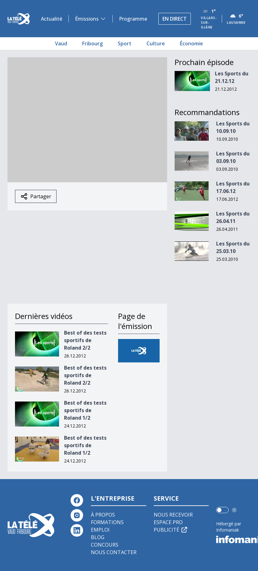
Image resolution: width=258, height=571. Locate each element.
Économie (191, 43)
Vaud (61, 43)
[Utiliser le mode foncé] (234, 510)
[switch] (222, 510)
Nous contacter (113, 552)
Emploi (100, 529)
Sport (124, 43)
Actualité (51, 18)
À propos (103, 514)
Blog (97, 537)
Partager (35, 196)
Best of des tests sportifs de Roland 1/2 (85, 410)
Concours (104, 544)
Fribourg (92, 43)
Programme (133, 18)
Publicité (171, 529)
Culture (155, 43)
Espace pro (168, 522)
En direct (174, 18)
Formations (107, 522)
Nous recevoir (173, 514)
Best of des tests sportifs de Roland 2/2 (85, 340)
